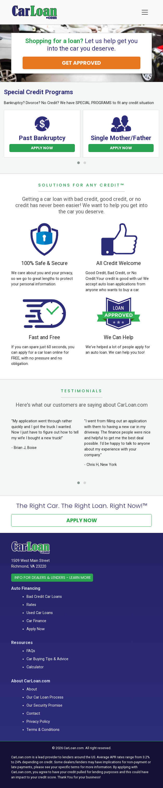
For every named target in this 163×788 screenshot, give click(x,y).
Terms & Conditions (43, 729)
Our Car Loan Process (45, 697)
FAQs (31, 651)
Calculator (35, 667)
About (32, 689)
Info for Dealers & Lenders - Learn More (53, 577)
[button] (78, 162)
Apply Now (42, 148)
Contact (33, 713)
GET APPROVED (81, 63)
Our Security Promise (44, 705)
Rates (31, 605)
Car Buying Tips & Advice (47, 659)
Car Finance (36, 621)
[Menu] (145, 12)
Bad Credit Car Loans (44, 596)
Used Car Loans (40, 613)
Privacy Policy (38, 721)
